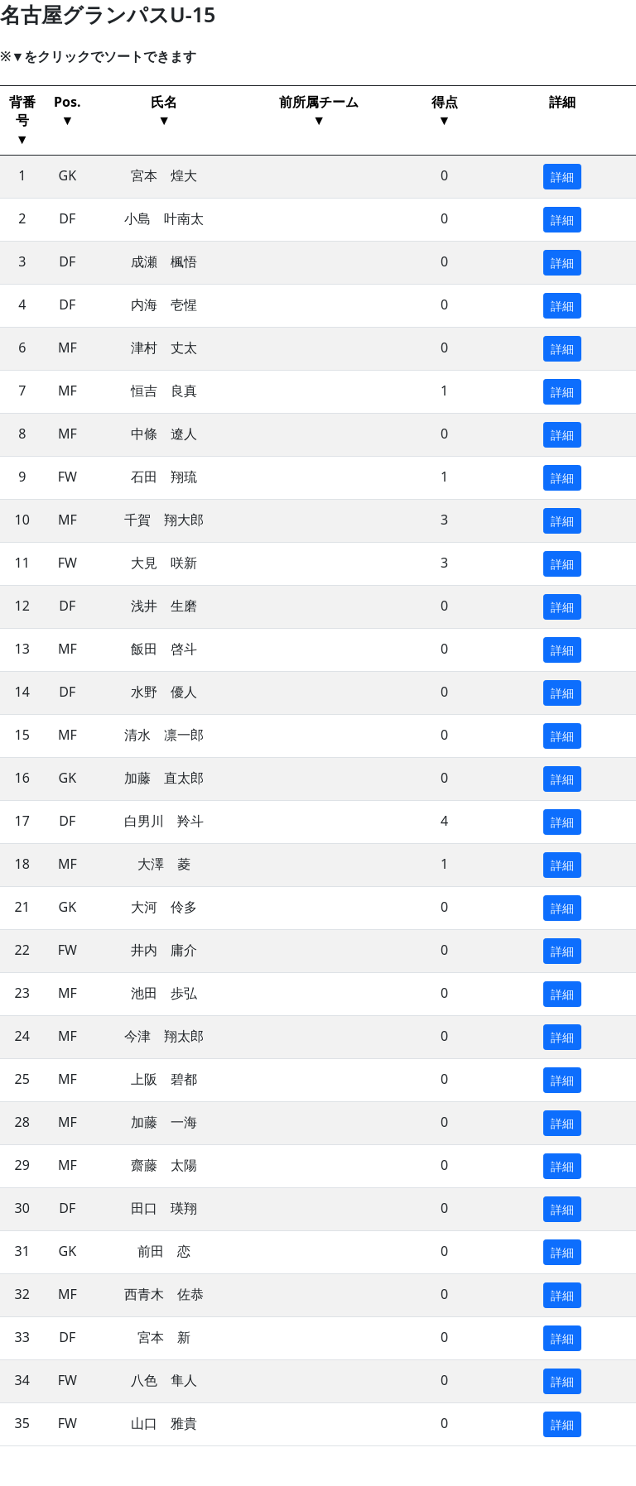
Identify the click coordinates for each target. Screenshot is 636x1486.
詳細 (562, 102)
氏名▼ (164, 111)
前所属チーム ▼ (319, 111)
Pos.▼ (67, 111)
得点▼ (444, 111)
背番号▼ (22, 120)
